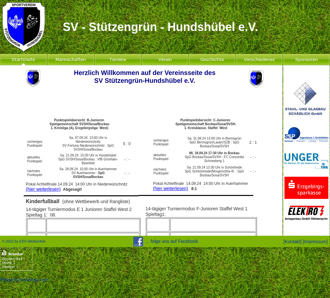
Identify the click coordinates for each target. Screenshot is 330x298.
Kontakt (292, 241)
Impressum (315, 241)
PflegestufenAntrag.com (24, 279)
